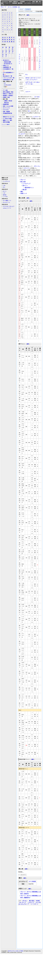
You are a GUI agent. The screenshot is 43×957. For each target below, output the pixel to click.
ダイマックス (6, 108)
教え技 (24, 189)
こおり (31, 77)
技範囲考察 (6, 104)
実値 (12, 92)
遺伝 (21, 191)
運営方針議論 (6, 122)
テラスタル (6, 109)
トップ (28, 1)
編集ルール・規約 (7, 120)
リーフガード (34, 904)
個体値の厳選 (7, 62)
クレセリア (21, 134)
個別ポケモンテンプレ (8, 116)
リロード (8, 3)
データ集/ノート (7, 200)
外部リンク (23, 193)
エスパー (27, 91)
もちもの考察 (9, 106)
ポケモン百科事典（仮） (14, 7)
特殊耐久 (11, 95)
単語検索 (14, 3)
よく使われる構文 (7, 118)
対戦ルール (6, 65)
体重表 (4, 97)
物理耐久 (5, 95)
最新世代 (15, 1)
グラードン (37, 166)
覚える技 (23, 181)
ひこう (4, 191)
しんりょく (39, 52)
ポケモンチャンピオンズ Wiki (15, 951)
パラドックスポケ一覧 (8, 77)
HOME (38, 900)
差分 (40, 1)
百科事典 (22, 1)
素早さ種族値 (6, 92)
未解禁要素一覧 (7, 67)
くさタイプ (31, 902)
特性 (9, 97)
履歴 (2, 3)
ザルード (3, 7)
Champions (5, 1)
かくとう (36, 77)
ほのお (4, 194)
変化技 (10, 100)
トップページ (6, 181)
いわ (4, 185)
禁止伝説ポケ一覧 (7, 76)
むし (4, 187)
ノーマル (5, 196)
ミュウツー (36, 116)
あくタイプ (22, 902)
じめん (37, 82)
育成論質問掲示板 (7, 113)
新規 (34, 1)
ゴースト (27, 84)
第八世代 (31, 900)
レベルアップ (26, 183)
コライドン (26, 168)
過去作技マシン (29, 187)
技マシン (25, 185)
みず (26, 82)
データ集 (5, 90)
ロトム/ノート (6, 202)
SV (5, 83)
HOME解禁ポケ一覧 (8, 69)
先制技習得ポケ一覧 (8, 79)
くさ (4, 193)
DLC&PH (8, 85)
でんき (30, 82)
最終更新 (20, 3)
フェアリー (34, 79)
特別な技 (6, 102)
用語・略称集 (6, 111)
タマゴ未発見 (32, 881)
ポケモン (25, 900)
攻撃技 (6, 100)
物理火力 (5, 93)
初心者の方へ (6, 60)
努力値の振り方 (8, 63)
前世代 (10, 1)
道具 (4, 106)
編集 (37, 1)
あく (32, 84)
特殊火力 (11, 93)
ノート (28, 9)
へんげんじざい (39, 63)
